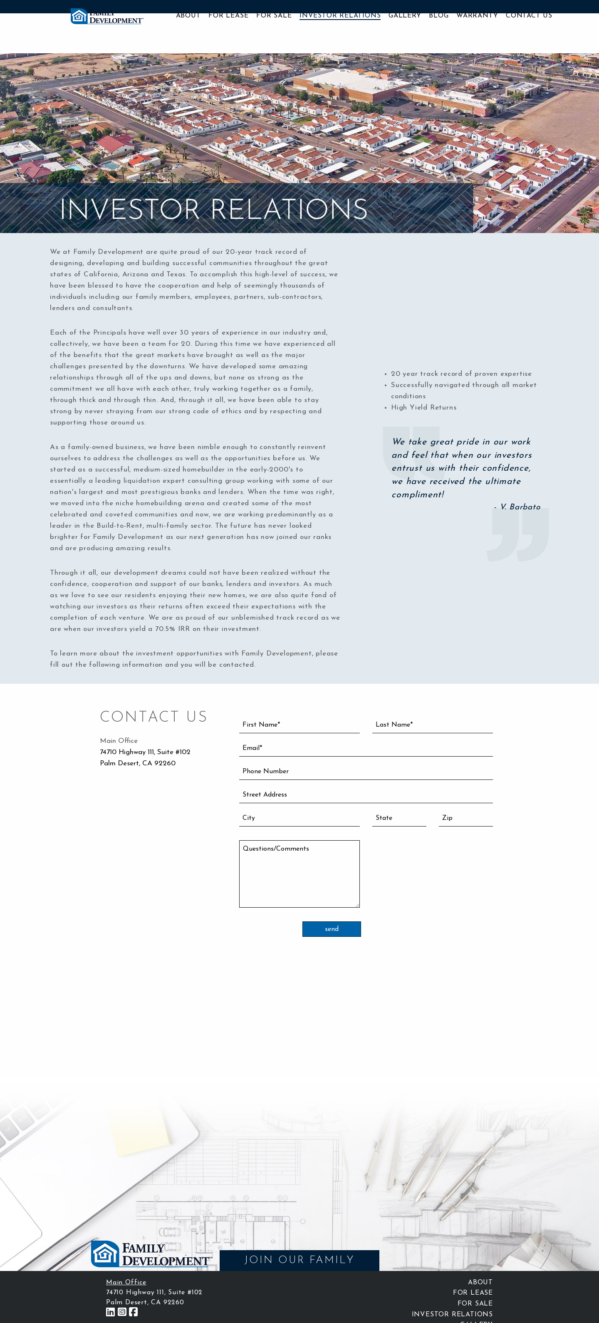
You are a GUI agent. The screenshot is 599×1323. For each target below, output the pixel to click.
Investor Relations (340, 15)
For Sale (274, 15)
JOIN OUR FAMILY (299, 1260)
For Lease (228, 15)
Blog (438, 15)
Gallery (405, 15)
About (188, 15)
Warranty (477, 15)
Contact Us (529, 15)
